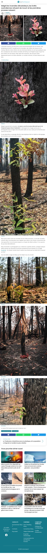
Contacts (14, 529)
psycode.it (15, 531)
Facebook (3, 123)
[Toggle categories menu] (2, 2)
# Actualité (15, 431)
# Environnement (6, 431)
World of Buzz (6, 60)
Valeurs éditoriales (29, 531)
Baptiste (8, 12)
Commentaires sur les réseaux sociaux (29, 539)
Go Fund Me (3, 376)
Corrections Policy (28, 529)
